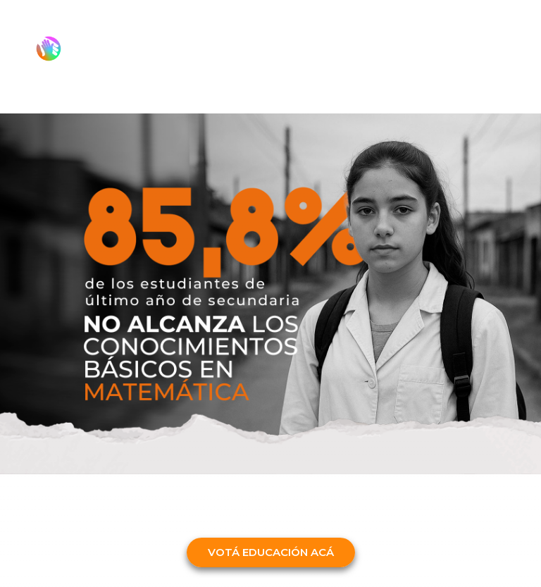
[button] (271, 552)
